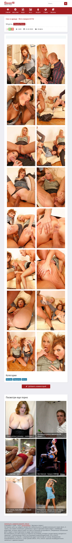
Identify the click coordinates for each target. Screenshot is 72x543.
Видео (23, 10)
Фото (30, 10)
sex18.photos (26, 525)
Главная (7, 10)
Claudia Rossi (19, 24)
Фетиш (9, 379)
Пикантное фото (10, 3)
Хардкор (17, 379)
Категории (15, 10)
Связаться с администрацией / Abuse (16, 524)
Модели (38, 10)
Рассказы (53, 10)
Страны (45, 10)
